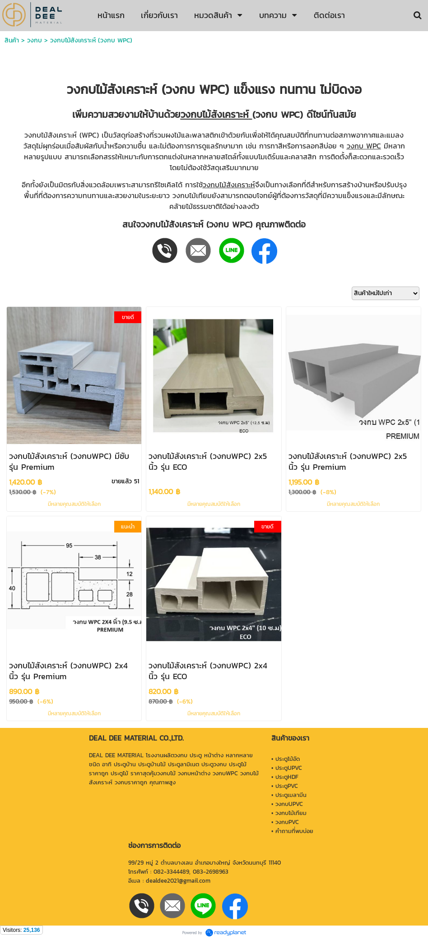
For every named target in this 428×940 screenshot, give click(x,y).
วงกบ (34, 40)
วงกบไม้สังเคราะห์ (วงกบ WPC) (91, 40)
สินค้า (12, 40)
